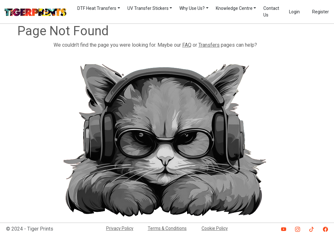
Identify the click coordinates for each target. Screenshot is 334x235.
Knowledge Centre (234, 8)
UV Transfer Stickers (148, 8)
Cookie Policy (215, 228)
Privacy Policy (119, 228)
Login (294, 11)
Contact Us (271, 11)
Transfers (209, 45)
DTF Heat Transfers (96, 8)
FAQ (186, 45)
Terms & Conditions (167, 228)
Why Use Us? (192, 8)
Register (320, 11)
